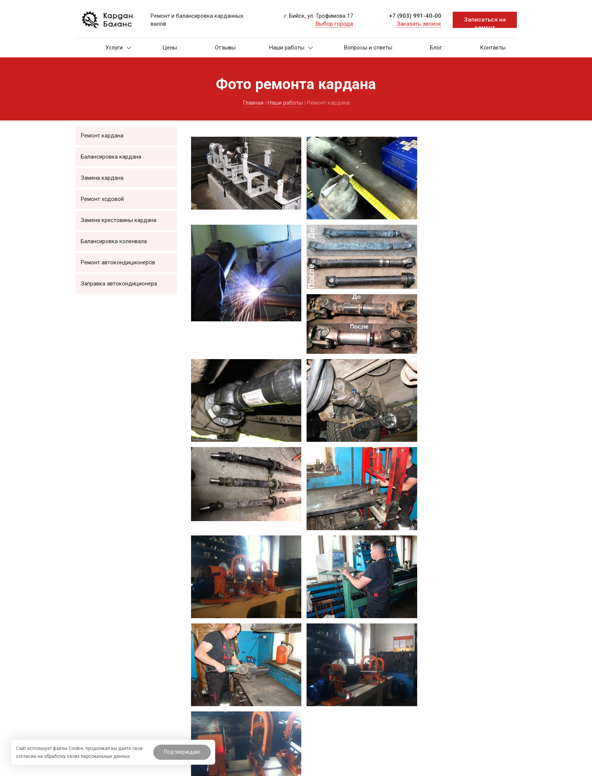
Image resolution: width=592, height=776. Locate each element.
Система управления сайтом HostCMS (475, 767)
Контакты (493, 47)
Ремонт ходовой (102, 199)
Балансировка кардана (111, 156)
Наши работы (291, 47)
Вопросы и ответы (368, 47)
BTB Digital (305, 767)
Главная (253, 102)
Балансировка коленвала (114, 241)
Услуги (118, 47)
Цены (169, 47)
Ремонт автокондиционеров (118, 262)
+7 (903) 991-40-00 (415, 15)
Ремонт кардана (102, 135)
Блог (436, 47)
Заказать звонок (419, 23)
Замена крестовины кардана (118, 220)
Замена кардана (102, 177)
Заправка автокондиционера (119, 283)
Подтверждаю (182, 752)
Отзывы (225, 47)
